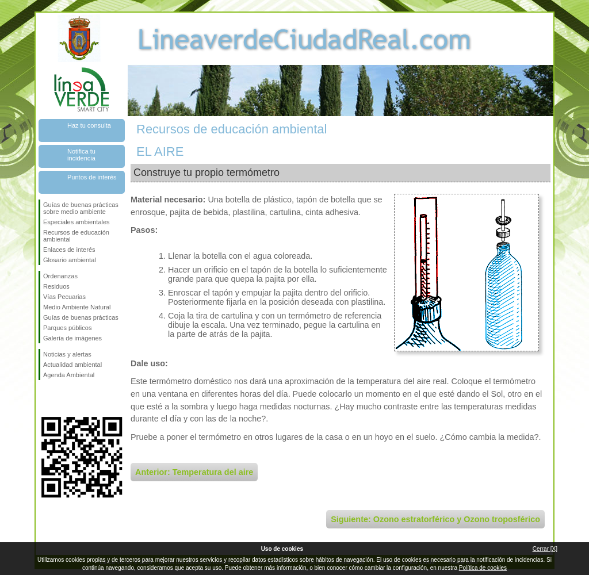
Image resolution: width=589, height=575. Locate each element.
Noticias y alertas (67, 354)
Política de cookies (483, 568)
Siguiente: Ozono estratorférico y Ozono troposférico (435, 519)
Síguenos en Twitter (64, 398)
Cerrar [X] (545, 549)
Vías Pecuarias (64, 296)
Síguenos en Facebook (45, 398)
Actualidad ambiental (72, 364)
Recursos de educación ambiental (76, 236)
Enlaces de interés (69, 249)
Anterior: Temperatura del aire (194, 472)
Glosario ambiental (69, 259)
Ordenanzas (60, 276)
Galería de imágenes (72, 338)
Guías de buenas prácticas (80, 317)
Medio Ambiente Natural (76, 307)
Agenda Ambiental (68, 374)
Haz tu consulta (89, 125)
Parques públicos (67, 327)
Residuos (56, 286)
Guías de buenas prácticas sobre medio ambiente (80, 208)
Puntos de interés (92, 177)
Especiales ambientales (76, 221)
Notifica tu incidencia (81, 155)
